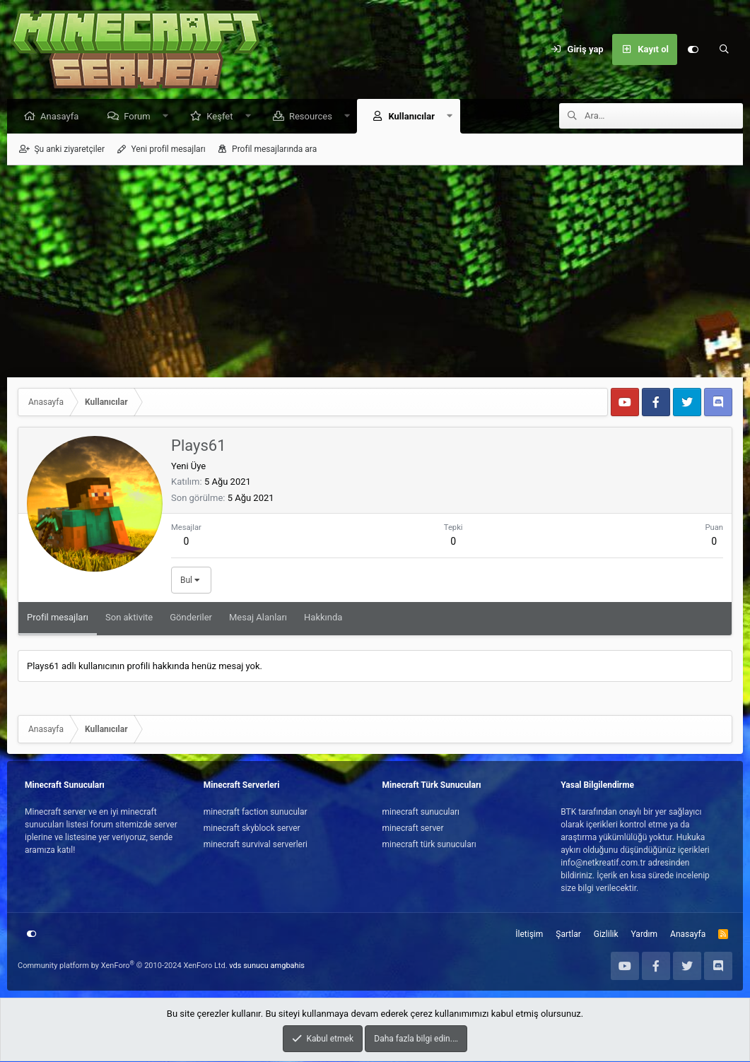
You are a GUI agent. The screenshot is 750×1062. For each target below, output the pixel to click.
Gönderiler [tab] (191, 618)
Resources (314, 117)
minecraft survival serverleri (255, 845)
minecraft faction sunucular (255, 813)
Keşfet (223, 117)
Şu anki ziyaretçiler (69, 150)
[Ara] (723, 49)
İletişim (529, 935)
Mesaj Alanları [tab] (258, 618)
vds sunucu (249, 966)
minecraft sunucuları (421, 813)
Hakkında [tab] (323, 618)
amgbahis (288, 966)
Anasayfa (63, 117)
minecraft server (413, 829)
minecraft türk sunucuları (429, 845)
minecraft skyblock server (252, 829)
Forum (140, 117)
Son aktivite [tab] (129, 618)
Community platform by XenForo (123, 966)
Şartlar (568, 935)
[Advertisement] (375, 272)
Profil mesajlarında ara (274, 150)
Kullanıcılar (415, 117)
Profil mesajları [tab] (57, 618)
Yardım (644, 935)
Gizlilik (606, 935)
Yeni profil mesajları (168, 150)
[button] (168, 117)
